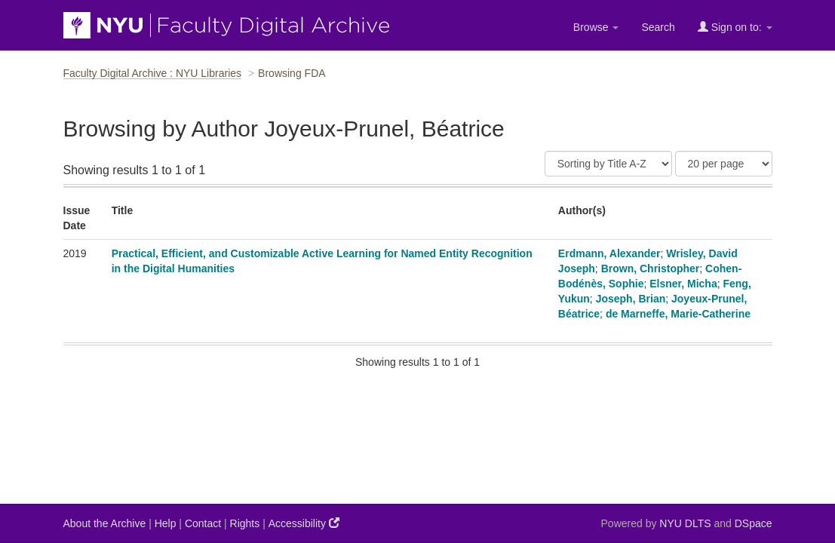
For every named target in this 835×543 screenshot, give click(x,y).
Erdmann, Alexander (609, 253)
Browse (596, 27)
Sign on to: (735, 26)
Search (657, 27)
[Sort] (608, 163)
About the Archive (104, 523)
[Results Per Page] (723, 163)
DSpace (753, 523)
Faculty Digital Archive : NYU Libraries (152, 73)
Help (166, 523)
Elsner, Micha (683, 284)
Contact (203, 523)
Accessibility (304, 523)
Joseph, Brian (631, 299)
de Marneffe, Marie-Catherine (678, 314)
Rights (245, 523)
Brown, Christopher (650, 268)
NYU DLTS (685, 523)
